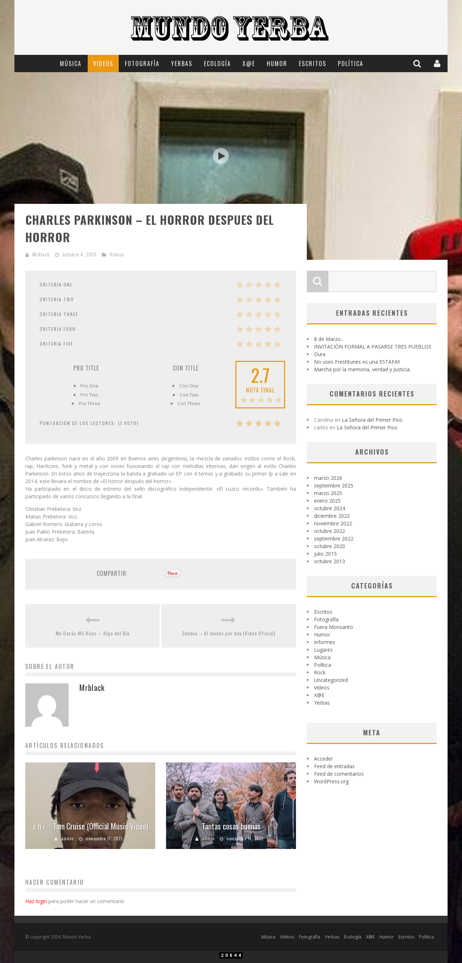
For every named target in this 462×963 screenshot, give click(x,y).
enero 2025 (327, 500)
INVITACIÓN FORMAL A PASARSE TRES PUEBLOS (372, 346)
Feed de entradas (334, 766)
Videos (103, 63)
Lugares (323, 649)
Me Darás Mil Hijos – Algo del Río (93, 633)
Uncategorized (331, 680)
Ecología (217, 63)
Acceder (323, 758)
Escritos (312, 63)
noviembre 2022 (333, 523)
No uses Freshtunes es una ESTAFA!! (357, 361)
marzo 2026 (328, 477)
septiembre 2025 (333, 485)
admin (67, 838)
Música (71, 63)
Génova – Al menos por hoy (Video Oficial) (228, 633)
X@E (249, 63)
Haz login (36, 901)
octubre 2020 (329, 546)
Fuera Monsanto (333, 626)
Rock (320, 672)
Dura (320, 354)
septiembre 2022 (333, 538)
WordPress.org (331, 781)
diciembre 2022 (332, 515)
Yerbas (181, 63)
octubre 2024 (329, 508)
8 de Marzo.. (328, 339)
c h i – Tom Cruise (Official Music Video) (90, 826)
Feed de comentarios (339, 773)
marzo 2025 (328, 493)
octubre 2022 (329, 531)
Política (350, 63)
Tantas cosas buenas (231, 826)
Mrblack (41, 254)
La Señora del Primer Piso (372, 419)
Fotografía (142, 63)
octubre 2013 (329, 561)
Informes (324, 642)
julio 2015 (325, 553)
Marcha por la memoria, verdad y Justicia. (362, 369)
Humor (277, 63)
